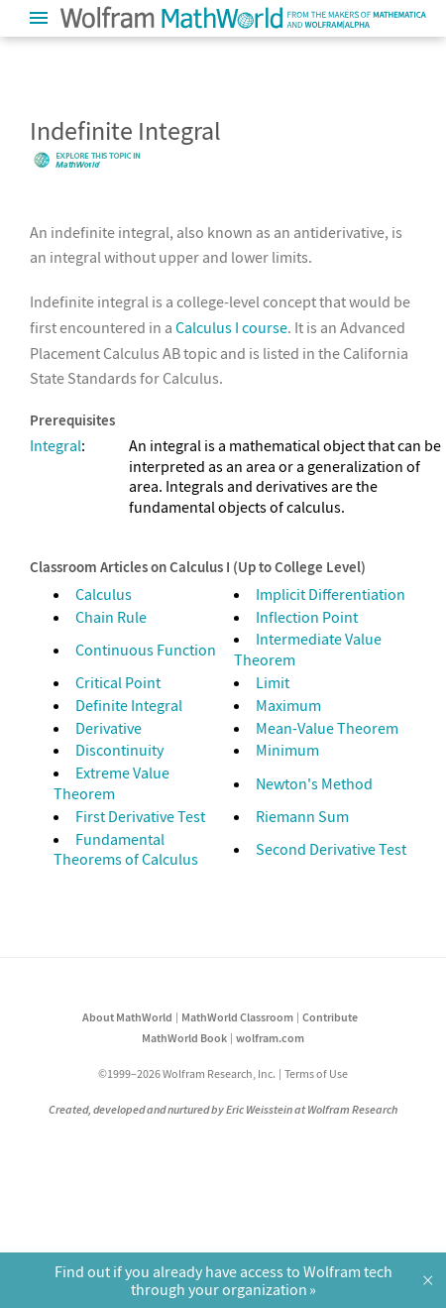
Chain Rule (111, 617)
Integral (55, 445)
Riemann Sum (302, 816)
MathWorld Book (184, 1037)
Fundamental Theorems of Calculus (126, 849)
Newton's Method (314, 783)
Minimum (287, 750)
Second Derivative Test (331, 849)
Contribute (330, 1017)
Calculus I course (231, 327)
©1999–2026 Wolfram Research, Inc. (187, 1073)
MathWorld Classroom (237, 1017)
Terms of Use (316, 1073)
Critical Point (118, 682)
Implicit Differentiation (330, 594)
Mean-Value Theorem (327, 728)
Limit (272, 682)
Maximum (288, 705)
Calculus (103, 594)
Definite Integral (128, 705)
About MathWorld (127, 1017)
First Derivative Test (140, 816)
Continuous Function (145, 649)
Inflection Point (307, 617)
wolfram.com (270, 1037)
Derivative (108, 728)
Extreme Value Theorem (111, 783)
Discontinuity (119, 750)
